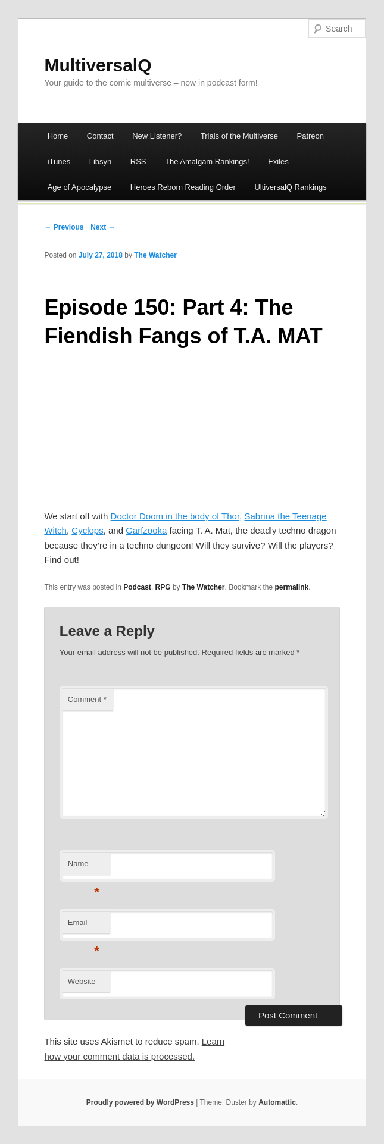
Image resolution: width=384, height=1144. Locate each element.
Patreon (310, 135)
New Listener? (157, 135)
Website (82, 981)
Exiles (278, 161)
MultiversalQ (97, 65)
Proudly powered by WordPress (140, 1102)
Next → (102, 227)
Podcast (137, 587)
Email (83, 926)
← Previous (63, 227)
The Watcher (155, 255)
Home (58, 135)
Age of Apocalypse (80, 187)
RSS (138, 161)
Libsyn (100, 161)
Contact (100, 135)
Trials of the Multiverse (239, 135)
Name (83, 867)
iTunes (59, 161)
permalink (292, 587)
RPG (163, 587)
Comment (87, 699)
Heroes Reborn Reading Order (183, 187)
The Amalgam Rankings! (207, 161)
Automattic (277, 1102)
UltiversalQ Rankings (290, 187)
